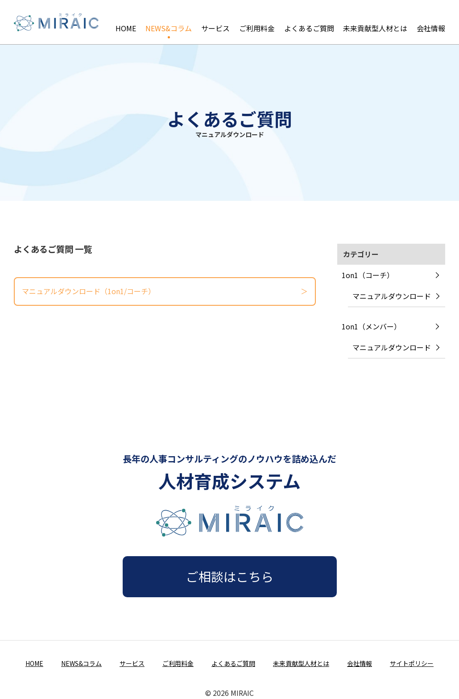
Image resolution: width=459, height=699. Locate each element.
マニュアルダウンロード (391, 296)
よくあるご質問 (309, 22)
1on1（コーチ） (368, 275)
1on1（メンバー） (371, 326)
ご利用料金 (257, 22)
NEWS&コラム (168, 22)
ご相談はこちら (229, 576)
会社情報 (431, 22)
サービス (215, 22)
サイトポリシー (412, 663)
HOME (126, 22)
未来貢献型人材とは (375, 22)
